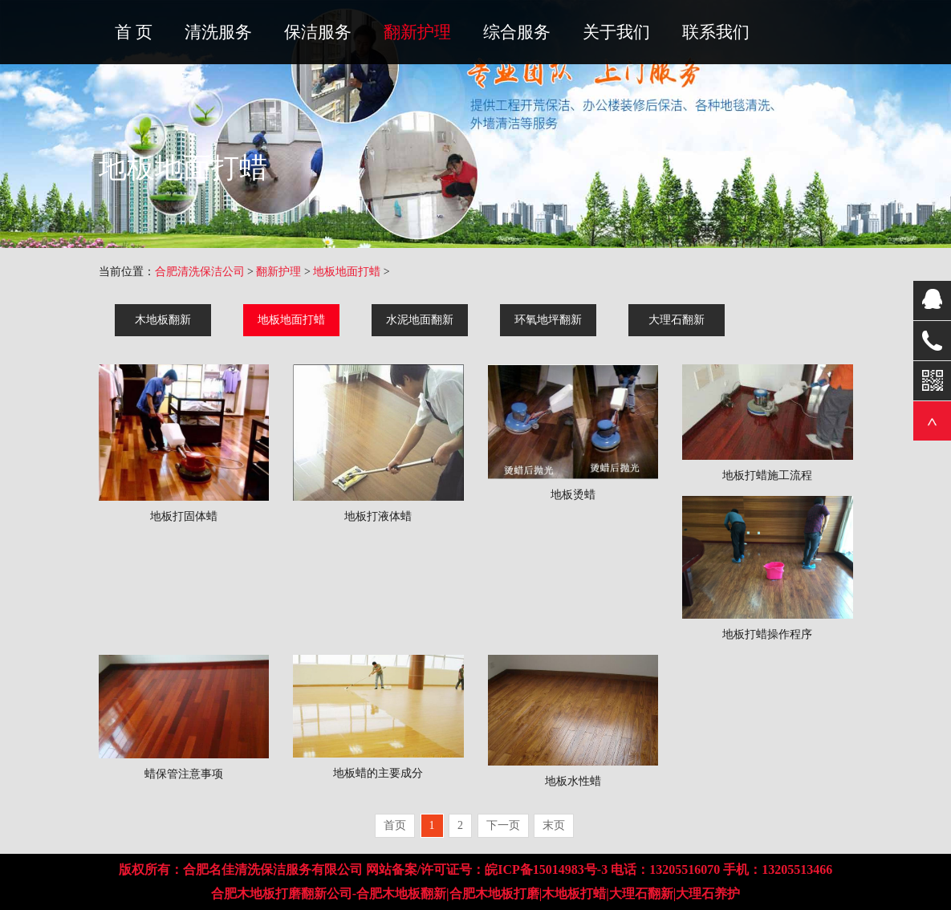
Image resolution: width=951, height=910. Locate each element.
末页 (554, 825)
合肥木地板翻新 (401, 893)
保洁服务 (318, 32)
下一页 (503, 825)
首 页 (133, 32)
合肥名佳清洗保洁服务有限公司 (273, 869)
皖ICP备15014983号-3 (546, 869)
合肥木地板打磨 (494, 893)
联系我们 (716, 32)
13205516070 (684, 869)
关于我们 (616, 32)
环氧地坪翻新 (548, 320)
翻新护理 (417, 32)
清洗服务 (218, 32)
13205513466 (797, 869)
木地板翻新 (163, 320)
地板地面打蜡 (346, 272)
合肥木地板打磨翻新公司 (281, 893)
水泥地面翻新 (419, 320)
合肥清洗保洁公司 (200, 272)
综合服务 (517, 32)
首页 (395, 825)
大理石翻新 (676, 320)
